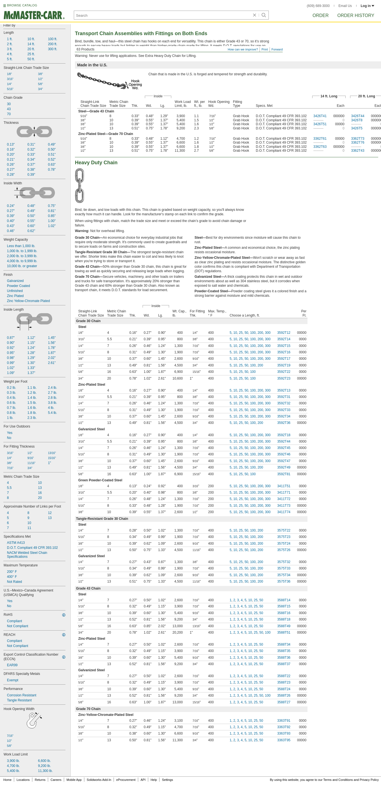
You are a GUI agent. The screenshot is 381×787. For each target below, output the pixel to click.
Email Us (345, 6)
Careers (55, 779)
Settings (167, 779)
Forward (277, 49)
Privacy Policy (369, 779)
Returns (40, 779)
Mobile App (74, 779)
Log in (367, 6)
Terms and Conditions (338, 779)
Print (265, 49)
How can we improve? (243, 49)
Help (154, 779)
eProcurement (126, 779)
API (143, 779)
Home (7, 779)
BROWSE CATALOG (22, 5)
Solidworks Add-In (99, 779)
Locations (23, 779)
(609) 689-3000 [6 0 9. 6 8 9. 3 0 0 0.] (318, 6)
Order (320, 15)
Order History (355, 15)
